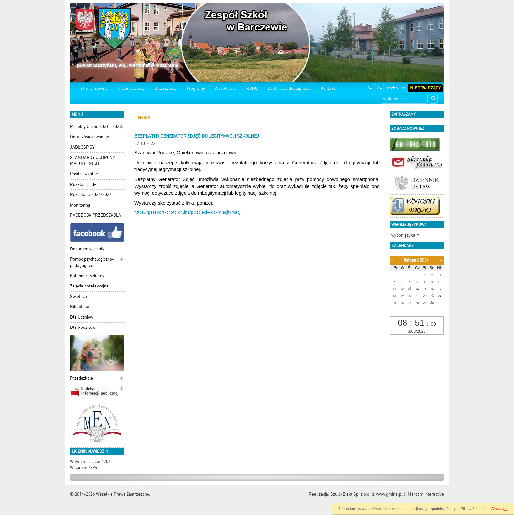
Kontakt (328, 88)
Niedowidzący (425, 88)
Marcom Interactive (426, 494)
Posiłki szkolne (84, 173)
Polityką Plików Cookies (465, 509)
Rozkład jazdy (83, 184)
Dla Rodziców (82, 327)
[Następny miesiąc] (441, 260)
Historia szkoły (131, 88)
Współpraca (226, 88)
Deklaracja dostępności (289, 88)
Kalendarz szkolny (87, 275)
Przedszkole (81, 378)
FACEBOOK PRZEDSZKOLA (95, 215)
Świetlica (78, 296)
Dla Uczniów (81, 317)
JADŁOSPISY (82, 147)
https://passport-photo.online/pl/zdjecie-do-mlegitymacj (187, 212)
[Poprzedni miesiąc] (392, 260)
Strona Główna (94, 88)
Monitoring (80, 205)
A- (369, 88)
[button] (121, 127)
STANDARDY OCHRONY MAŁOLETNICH (92, 160)
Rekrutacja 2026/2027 (90, 194)
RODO (252, 88)
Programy (196, 88)
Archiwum (396, 88)
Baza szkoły (165, 88)
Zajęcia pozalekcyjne (89, 286)
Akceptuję (499, 509)
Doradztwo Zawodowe (90, 136)
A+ (379, 88)
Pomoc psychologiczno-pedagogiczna (92, 262)
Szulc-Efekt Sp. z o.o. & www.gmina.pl (366, 494)
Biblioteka (79, 306)
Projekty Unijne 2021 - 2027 (96, 126)
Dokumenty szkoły (87, 249)
